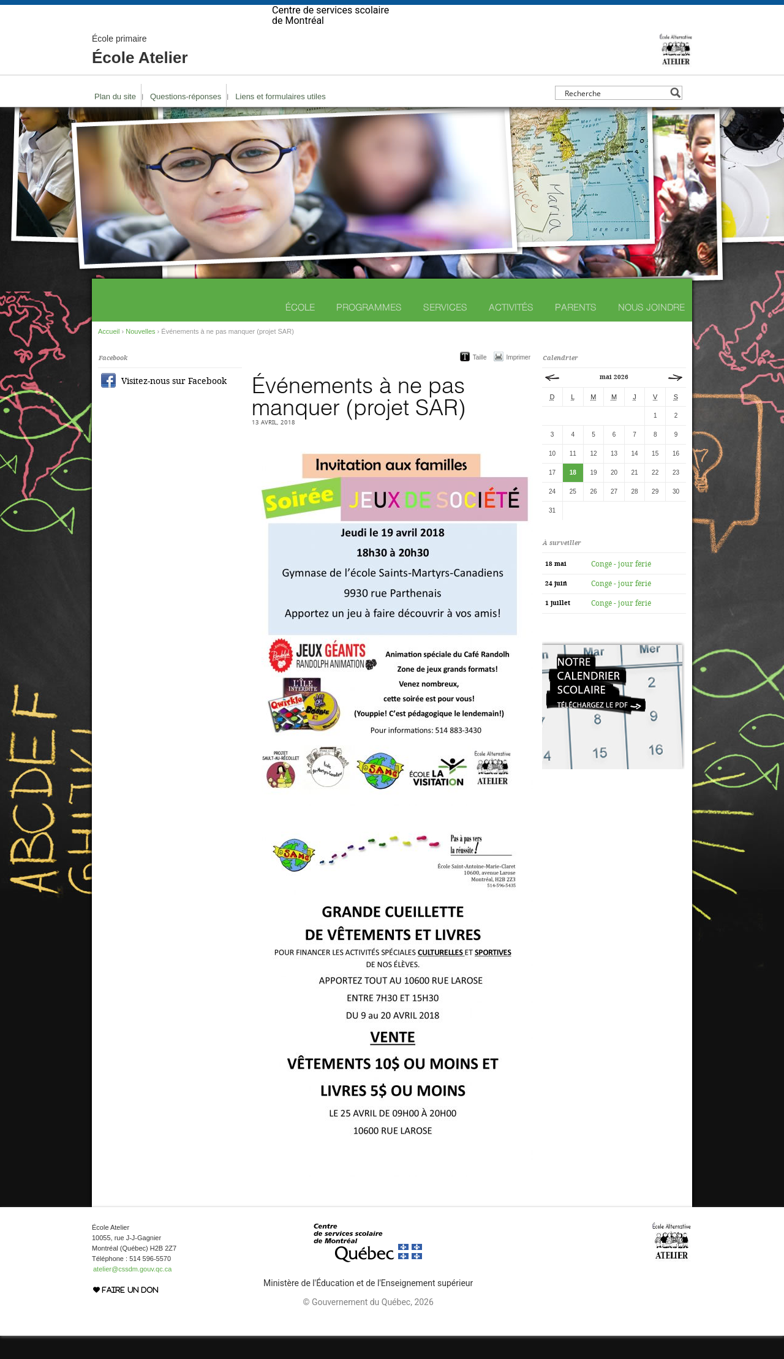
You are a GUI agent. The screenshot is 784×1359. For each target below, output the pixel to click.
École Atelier (140, 73)
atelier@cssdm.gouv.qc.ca (132, 1292)
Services (445, 330)
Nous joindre (651, 330)
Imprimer (518, 380)
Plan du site (115, 119)
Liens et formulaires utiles (280, 119)
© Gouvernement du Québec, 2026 (368, 1325)
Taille (480, 380)
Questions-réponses (185, 119)
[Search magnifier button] (675, 116)
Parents (576, 330)
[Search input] (615, 116)
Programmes (369, 330)
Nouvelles (140, 354)
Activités (511, 330)
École (300, 330)
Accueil (108, 354)
